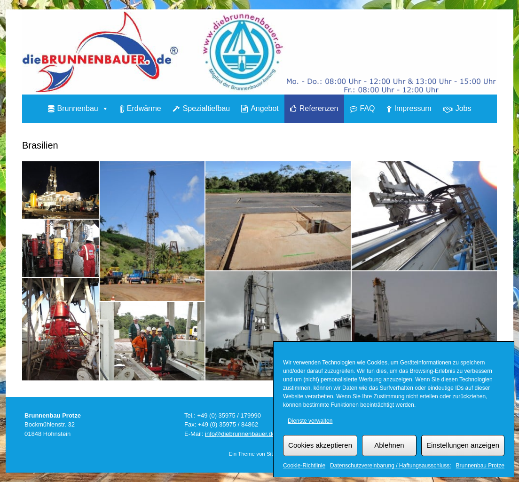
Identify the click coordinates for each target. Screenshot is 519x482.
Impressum (413, 108)
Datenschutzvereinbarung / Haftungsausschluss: (390, 465)
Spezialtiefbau (206, 108)
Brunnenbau (83, 108)
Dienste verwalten (310, 421)
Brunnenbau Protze (480, 465)
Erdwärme (144, 108)
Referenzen (318, 108)
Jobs (464, 108)
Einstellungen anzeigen (462, 445)
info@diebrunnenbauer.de (240, 433)
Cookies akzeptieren (320, 445)
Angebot (265, 108)
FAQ (367, 108)
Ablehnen (389, 445)
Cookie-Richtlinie (304, 465)
